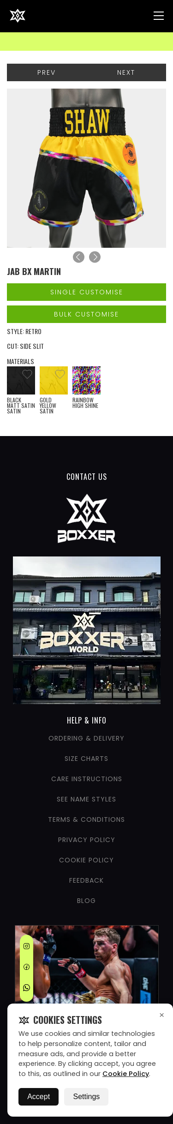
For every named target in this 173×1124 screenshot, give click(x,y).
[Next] (95, 257)
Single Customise (86, 292)
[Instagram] (26, 948)
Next (126, 72)
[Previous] (78, 257)
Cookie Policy (125, 1073)
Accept (38, 1096)
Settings (86, 1096)
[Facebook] (26, 968)
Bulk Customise (86, 314)
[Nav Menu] (159, 16)
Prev (46, 72)
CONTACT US (86, 476)
